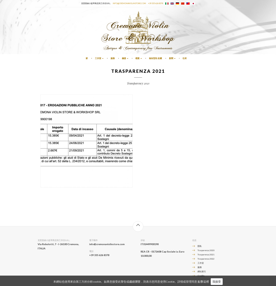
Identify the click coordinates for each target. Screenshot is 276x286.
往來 (185, 58)
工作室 (99, 58)
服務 (113, 58)
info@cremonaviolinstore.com (129, 3)
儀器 (125, 58)
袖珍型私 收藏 (155, 58)
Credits (201, 275)
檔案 (138, 58)
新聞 (172, 58)
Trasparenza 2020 (205, 250)
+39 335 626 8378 (155, 3)
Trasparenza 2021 (205, 254)
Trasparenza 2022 (205, 258)
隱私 (199, 246)
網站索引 (201, 271)
